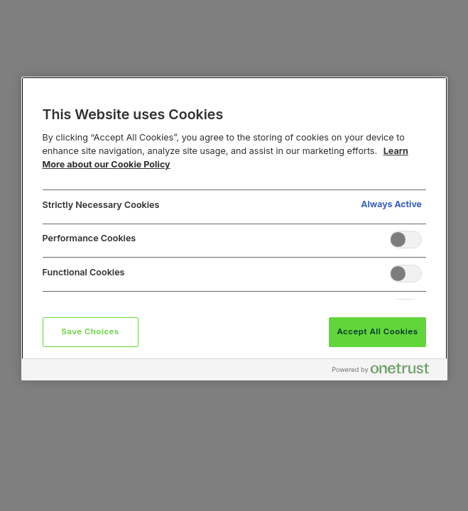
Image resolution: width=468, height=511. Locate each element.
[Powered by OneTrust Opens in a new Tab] (386, 371)
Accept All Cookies (377, 331)
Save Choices (90, 331)
